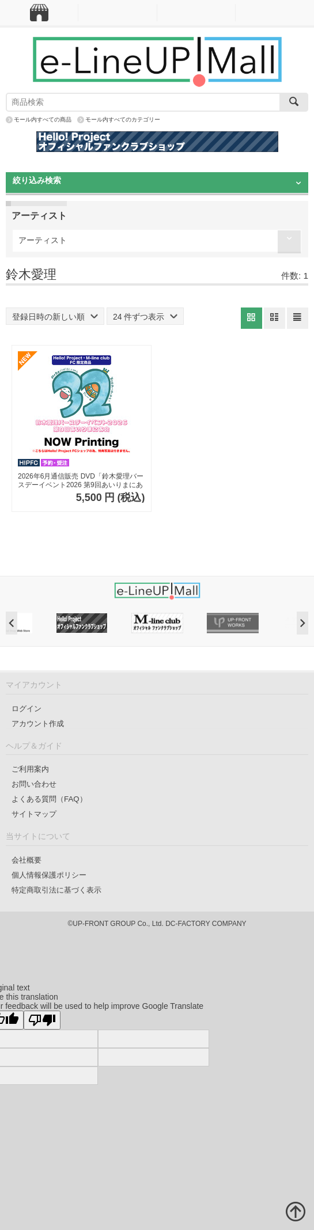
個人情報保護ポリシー (49, 875)
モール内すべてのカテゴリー (122, 119)
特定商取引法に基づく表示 (56, 890)
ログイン (26, 708)
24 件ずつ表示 (145, 316)
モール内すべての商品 (42, 119)
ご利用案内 (30, 769)
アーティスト (42, 240)
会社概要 (26, 860)
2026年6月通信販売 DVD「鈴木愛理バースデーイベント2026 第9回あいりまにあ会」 (80, 481)
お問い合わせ (34, 784)
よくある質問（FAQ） (49, 799)
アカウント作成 (38, 723)
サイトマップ (34, 814)
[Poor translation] (42, 1020)
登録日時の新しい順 (55, 316)
